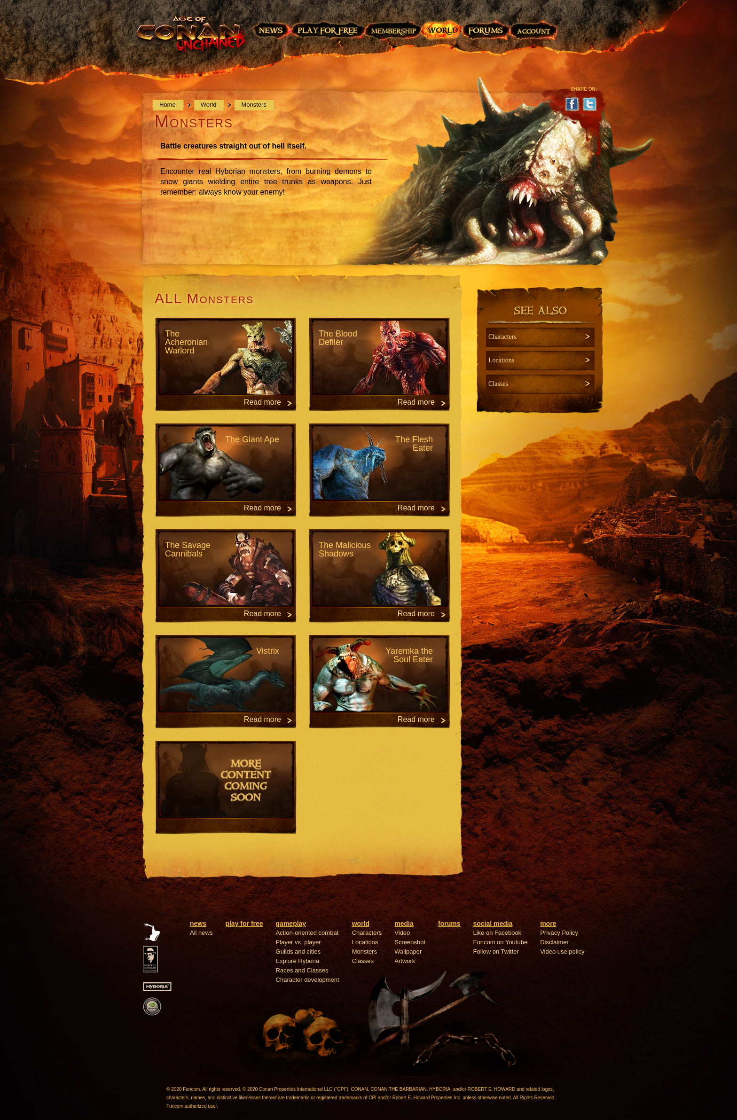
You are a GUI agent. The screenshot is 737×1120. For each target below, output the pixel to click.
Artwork (404, 960)
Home (168, 104)
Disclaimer (554, 942)
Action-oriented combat (307, 932)
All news (201, 932)
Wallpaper (408, 951)
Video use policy (562, 951)
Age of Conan (193, 41)
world (360, 923)
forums (449, 923)
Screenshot (409, 942)
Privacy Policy (559, 932)
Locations (365, 942)
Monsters (254, 104)
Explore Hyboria (298, 960)
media (403, 923)
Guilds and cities (298, 951)
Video (402, 932)
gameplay (291, 923)
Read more (262, 402)
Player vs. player (298, 942)
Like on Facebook (497, 932)
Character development (307, 979)
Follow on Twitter (496, 951)
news (198, 923)
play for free (244, 923)
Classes (363, 960)
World (209, 104)
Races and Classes (302, 970)
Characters (367, 932)
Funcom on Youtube (500, 942)
